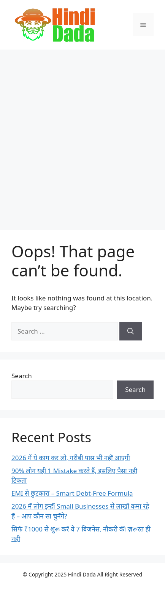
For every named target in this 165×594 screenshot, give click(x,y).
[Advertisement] (82, 136)
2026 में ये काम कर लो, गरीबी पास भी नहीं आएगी (70, 457)
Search (21, 375)
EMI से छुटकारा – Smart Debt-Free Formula (72, 493)
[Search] (130, 331)
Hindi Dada (82, 574)
